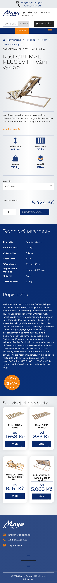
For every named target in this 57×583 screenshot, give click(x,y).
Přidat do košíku (33, 212)
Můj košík (45, 23)
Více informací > (12, 129)
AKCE (20, 30)
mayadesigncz (16, 545)
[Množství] (9, 212)
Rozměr (7, 181)
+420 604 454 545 (32, 5)
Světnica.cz (28, 579)
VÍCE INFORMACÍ (15, 444)
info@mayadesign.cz (32, 2)
